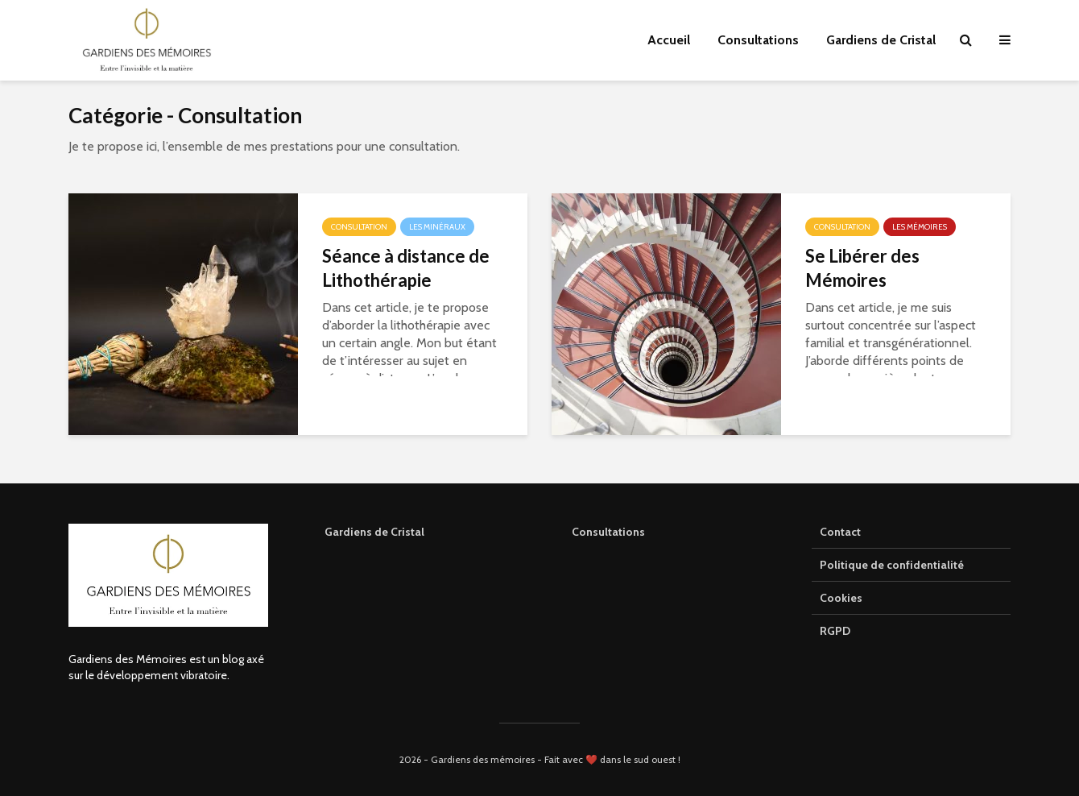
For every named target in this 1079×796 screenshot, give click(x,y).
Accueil (668, 40)
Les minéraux (437, 227)
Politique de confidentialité (892, 565)
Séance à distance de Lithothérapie (406, 268)
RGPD (835, 631)
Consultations (758, 40)
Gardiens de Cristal (881, 40)
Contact (840, 531)
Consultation (359, 227)
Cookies (841, 598)
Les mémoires (919, 227)
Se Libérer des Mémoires (862, 268)
